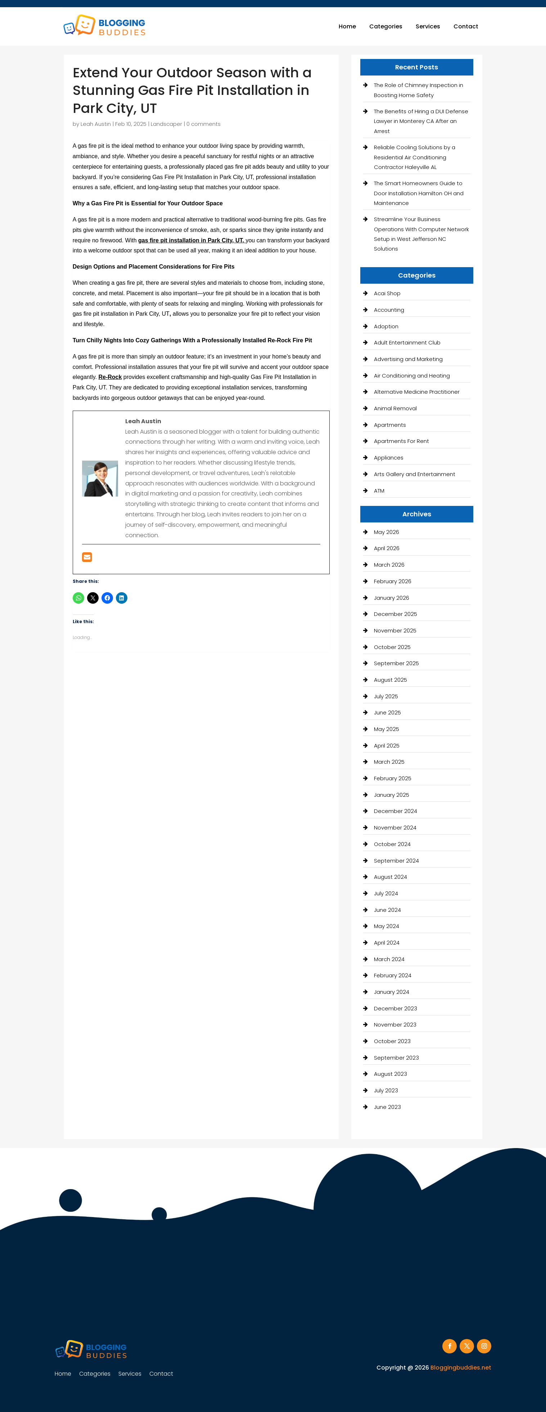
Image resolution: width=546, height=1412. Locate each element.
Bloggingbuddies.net (460, 1367)
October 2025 (392, 647)
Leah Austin (96, 124)
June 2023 (387, 1107)
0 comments (203, 124)
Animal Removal (395, 408)
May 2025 (386, 729)
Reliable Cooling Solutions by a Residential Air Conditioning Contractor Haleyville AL (414, 156)
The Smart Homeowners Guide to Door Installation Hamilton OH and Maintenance (419, 192)
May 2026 (386, 532)
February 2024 (392, 975)
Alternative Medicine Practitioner (417, 392)
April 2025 (387, 745)
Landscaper (166, 124)
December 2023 (395, 1008)
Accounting (389, 310)
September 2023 (396, 1057)
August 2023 (390, 1074)
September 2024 (396, 860)
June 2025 (387, 712)
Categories (385, 26)
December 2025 (395, 614)
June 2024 (387, 910)
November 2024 (395, 827)
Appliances (388, 457)
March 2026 (389, 564)
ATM (379, 490)
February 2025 (392, 778)
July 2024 (386, 893)
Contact (466, 26)
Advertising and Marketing (408, 359)
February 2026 (392, 581)
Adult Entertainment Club (407, 342)
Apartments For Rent (401, 441)
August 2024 (390, 877)
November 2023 (395, 1024)
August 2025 (390, 680)
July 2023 (386, 1090)
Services (428, 26)
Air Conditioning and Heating (412, 375)
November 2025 (395, 630)
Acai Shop (387, 293)
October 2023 (392, 1041)
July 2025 (386, 696)
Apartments (390, 425)
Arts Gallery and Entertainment (414, 474)
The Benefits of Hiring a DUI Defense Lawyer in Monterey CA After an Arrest (421, 121)
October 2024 (392, 844)
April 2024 (387, 942)
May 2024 (386, 926)
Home (347, 26)
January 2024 (391, 992)
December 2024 (395, 811)
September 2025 (396, 663)
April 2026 (387, 548)
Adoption (386, 326)
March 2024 (389, 959)
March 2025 (389, 762)
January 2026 (391, 598)
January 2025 (391, 795)
